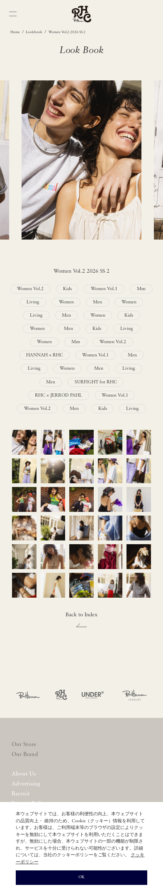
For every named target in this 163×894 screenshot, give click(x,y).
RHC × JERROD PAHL (58, 395)
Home (15, 32)
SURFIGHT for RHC (96, 382)
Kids (67, 289)
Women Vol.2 (30, 289)
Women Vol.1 (104, 289)
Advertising (26, 784)
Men (141, 289)
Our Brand (25, 754)
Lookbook (34, 32)
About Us (24, 774)
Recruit (21, 794)
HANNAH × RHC (44, 355)
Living (33, 302)
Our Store (24, 744)
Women (66, 302)
